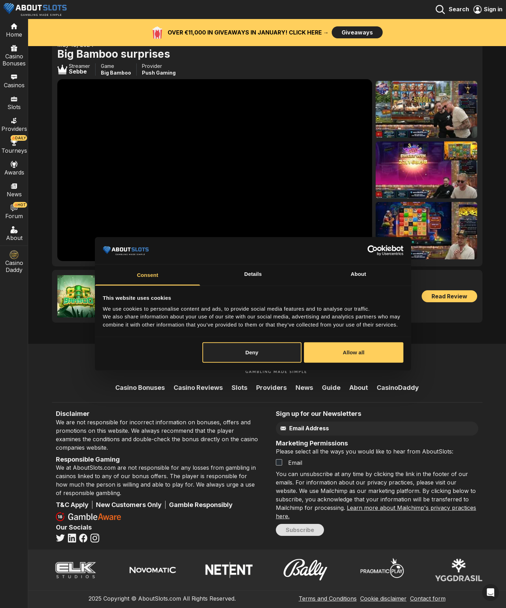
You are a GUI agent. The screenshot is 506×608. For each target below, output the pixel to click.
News (304, 387)
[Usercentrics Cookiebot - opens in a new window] (372, 250)
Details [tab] (253, 274)
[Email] (362, 428)
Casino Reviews (198, 387)
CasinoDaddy (398, 387)
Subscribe (300, 529)
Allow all (354, 352)
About (14, 233)
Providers (271, 387)
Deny (251, 352)
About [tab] (358, 274)
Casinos (14, 80)
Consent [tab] (147, 275)
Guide (331, 387)
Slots (14, 102)
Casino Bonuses (14, 55)
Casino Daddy (14, 261)
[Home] (14, 30)
